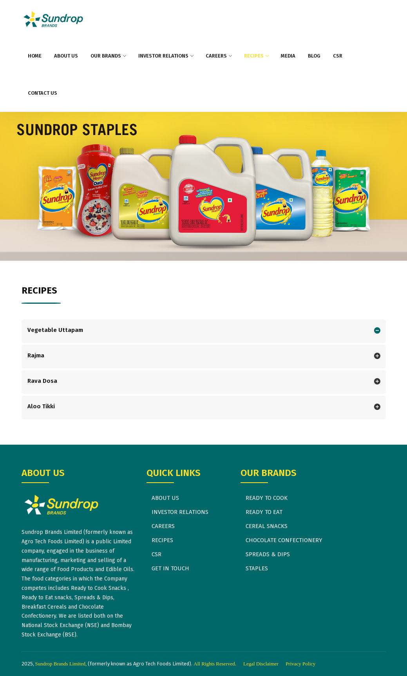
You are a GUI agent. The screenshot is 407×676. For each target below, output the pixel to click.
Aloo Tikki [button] (41, 406)
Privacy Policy (300, 664)
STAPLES (257, 568)
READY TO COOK (267, 497)
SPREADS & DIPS (268, 554)
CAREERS (219, 56)
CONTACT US (42, 93)
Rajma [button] (35, 355)
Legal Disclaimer (261, 664)
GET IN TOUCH (170, 568)
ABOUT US (66, 56)
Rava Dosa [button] (42, 380)
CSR (337, 56)
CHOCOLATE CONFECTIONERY (284, 540)
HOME (35, 56)
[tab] (204, 331)
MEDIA (288, 56)
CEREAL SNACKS (267, 526)
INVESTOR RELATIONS (165, 56)
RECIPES (256, 56)
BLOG (314, 56)
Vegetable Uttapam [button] (55, 329)
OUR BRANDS (108, 56)
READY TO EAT (264, 512)
